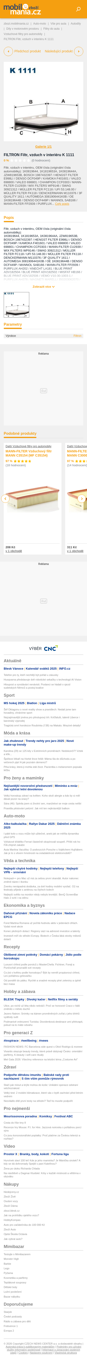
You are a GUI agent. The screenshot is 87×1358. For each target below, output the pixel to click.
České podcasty (13, 1316)
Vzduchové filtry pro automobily (23, 34)
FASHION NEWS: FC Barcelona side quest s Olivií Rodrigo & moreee (43, 1046)
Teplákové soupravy (15, 1282)
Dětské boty (10, 1287)
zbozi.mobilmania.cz (16, 23)
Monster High (11, 1258)
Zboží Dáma (11, 1205)
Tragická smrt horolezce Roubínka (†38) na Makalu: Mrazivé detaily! (42, 725)
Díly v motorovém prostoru (22, 28)
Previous (5, 499)
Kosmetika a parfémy (16, 1277)
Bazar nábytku (12, 1296)
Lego (6, 1268)
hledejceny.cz (11, 1192)
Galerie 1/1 (43, 146)
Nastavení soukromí (41, 1352)
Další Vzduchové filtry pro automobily (28, 446)
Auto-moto (39, 23)
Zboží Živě (10, 1196)
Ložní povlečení (13, 1291)
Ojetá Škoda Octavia (15, 1234)
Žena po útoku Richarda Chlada (22, 1168)
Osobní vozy (11, 1201)
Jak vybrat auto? (13, 1239)
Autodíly (76, 23)
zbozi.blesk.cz (11, 1210)
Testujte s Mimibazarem (17, 1254)
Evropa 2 (9, 1330)
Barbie (7, 1263)
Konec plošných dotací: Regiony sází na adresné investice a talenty (42, 931)
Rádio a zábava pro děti (17, 1321)
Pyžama (8, 1273)
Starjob (8, 1312)
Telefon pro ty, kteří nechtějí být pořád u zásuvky (31, 675)
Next (82, 499)
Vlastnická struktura (66, 1352)
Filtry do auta (51, 28)
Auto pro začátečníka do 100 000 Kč (24, 1224)
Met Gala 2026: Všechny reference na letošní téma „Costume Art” (41, 1059)
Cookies (23, 1352)
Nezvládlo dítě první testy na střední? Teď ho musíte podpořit (38, 1101)
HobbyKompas (12, 1220)
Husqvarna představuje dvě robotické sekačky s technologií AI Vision (42, 679)
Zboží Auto (10, 1229)
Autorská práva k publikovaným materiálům (30, 1346)
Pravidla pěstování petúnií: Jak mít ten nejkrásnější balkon (37, 808)
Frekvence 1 (11, 1326)
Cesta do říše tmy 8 (15, 1122)
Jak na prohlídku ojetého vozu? (21, 1215)
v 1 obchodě (14, 550)
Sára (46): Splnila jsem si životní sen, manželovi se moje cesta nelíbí (42, 803)
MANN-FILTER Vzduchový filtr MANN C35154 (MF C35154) (29, 453)
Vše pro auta (58, 23)
